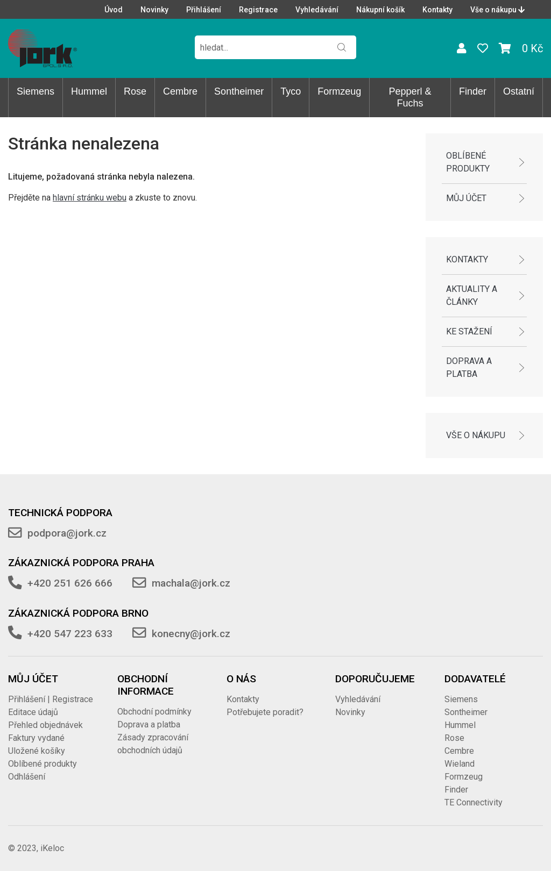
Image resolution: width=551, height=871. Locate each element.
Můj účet (466, 198)
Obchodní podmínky (154, 711)
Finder (472, 91)
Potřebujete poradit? (265, 712)
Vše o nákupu (497, 9)
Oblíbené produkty (468, 162)
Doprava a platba (469, 367)
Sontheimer (239, 91)
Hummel (89, 91)
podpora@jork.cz (67, 533)
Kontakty (437, 9)
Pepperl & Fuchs (410, 97)
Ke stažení (469, 331)
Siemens (35, 91)
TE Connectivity (473, 802)
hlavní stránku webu (89, 197)
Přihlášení (203, 9)
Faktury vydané (36, 738)
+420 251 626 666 (69, 583)
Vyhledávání (316, 9)
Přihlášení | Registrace (50, 699)
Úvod (113, 9)
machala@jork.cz (191, 583)
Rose (135, 91)
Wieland (459, 764)
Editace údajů (33, 712)
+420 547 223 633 (69, 633)
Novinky (154, 9)
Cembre (180, 91)
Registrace (258, 9)
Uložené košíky (36, 751)
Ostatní (518, 91)
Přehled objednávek (45, 725)
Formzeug (339, 91)
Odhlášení (26, 777)
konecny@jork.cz (191, 633)
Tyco (290, 91)
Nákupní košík (380, 9)
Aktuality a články (471, 295)
